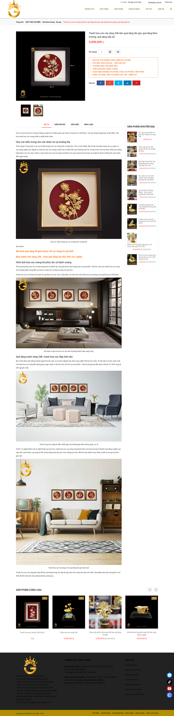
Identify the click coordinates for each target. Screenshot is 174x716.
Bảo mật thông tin (132, 675)
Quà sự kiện (129, 713)
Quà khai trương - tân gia (51, 22)
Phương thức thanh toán (134, 694)
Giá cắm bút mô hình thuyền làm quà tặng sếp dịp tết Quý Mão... (147, 178)
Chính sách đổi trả (132, 680)
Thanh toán (168, 2)
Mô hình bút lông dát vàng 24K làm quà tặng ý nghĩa (141, 633)
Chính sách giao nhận (133, 689)
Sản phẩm (118, 9)
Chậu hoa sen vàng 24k (69, 632)
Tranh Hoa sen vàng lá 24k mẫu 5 (32, 632)
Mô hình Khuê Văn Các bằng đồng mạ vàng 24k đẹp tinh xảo (147, 163)
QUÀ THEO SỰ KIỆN (33, 22)
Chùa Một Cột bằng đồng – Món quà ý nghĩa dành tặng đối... (147, 192)
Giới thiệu (104, 9)
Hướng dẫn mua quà (133, 684)
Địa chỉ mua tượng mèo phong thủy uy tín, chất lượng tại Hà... (147, 257)
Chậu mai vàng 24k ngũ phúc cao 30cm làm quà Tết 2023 (139, 245)
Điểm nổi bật (58, 124)
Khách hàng (134, 9)
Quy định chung (131, 665)
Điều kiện (75, 124)
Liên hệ (161, 9)
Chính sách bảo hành (133, 670)
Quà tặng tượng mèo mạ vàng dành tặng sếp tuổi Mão (147, 207)
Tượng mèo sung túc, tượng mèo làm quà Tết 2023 (147, 221)
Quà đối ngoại (106, 713)
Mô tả (43, 124)
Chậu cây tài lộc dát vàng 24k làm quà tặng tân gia (147, 149)
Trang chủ (89, 9)
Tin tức (149, 9)
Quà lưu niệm (140, 713)
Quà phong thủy (117, 713)
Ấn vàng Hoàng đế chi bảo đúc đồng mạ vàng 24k (147, 134)
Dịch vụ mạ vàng (152, 713)
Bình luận (91, 124)
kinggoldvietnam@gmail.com (41, 702)
